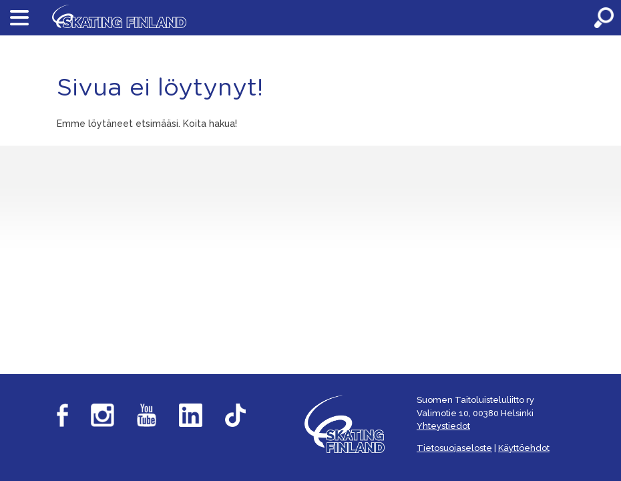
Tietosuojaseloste (454, 448)
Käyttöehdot (524, 448)
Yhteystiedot (443, 426)
